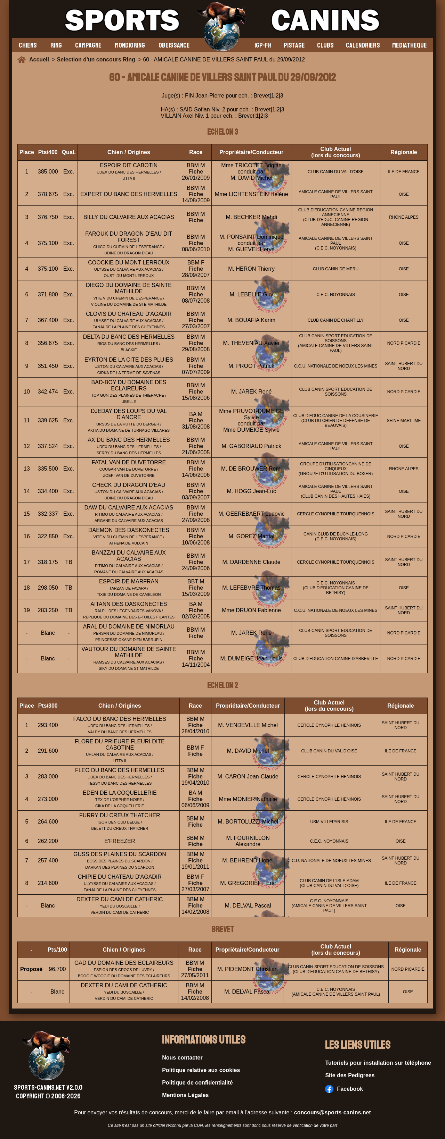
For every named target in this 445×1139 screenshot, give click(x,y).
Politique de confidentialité (197, 1083)
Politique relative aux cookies (201, 1070)
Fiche (195, 172)
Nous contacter (182, 1058)
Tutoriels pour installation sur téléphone (378, 1063)
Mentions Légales (185, 1095)
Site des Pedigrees (349, 1075)
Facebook (344, 1089)
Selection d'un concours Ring (96, 59)
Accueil (40, 59)
